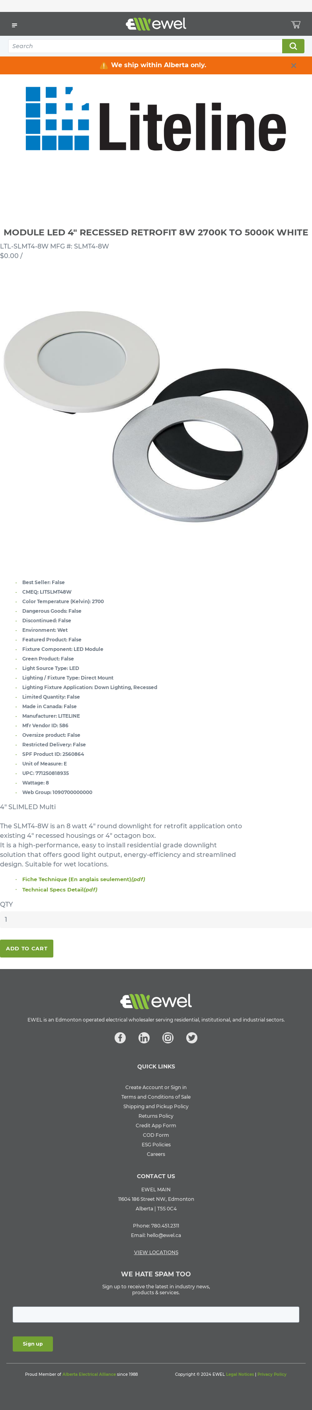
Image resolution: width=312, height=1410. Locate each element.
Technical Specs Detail (60, 889)
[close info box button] (293, 65)
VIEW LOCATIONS (156, 1252)
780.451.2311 (165, 1226)
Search (293, 46)
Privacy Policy (272, 1374)
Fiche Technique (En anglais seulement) (83, 879)
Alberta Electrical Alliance (89, 1374)
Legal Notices (240, 1374)
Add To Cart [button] (26, 948)
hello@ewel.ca (164, 1235)
